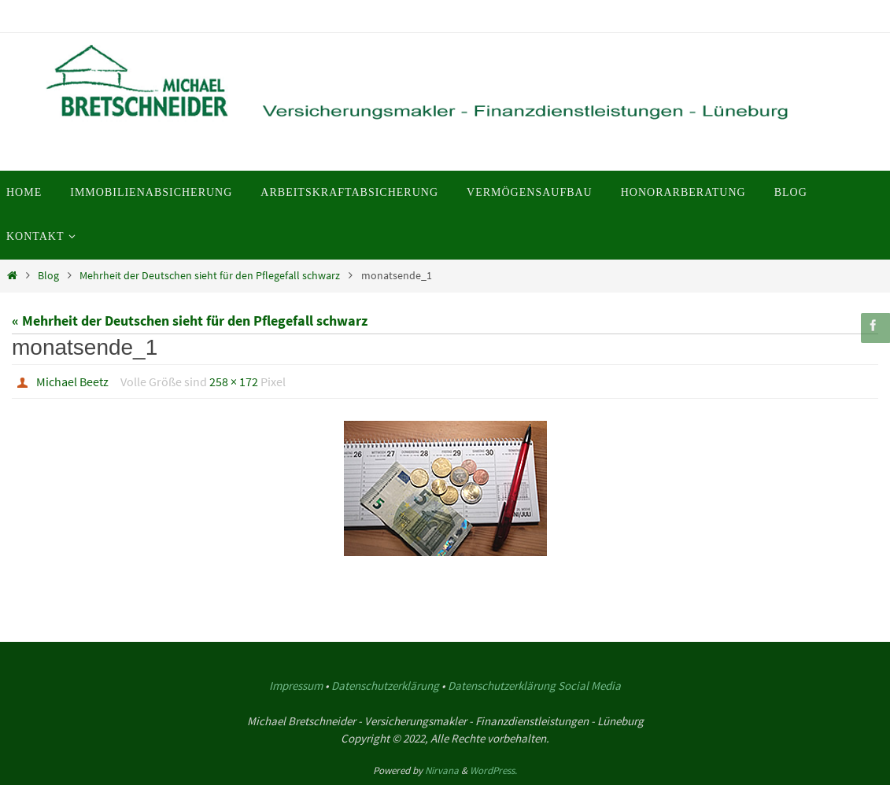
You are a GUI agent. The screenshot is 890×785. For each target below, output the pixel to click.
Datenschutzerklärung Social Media (534, 685)
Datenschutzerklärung (385, 685)
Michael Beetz (72, 381)
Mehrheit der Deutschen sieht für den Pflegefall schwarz (209, 275)
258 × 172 (233, 381)
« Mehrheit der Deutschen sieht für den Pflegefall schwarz (189, 320)
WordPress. (493, 770)
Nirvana (442, 770)
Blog (48, 275)
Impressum (296, 685)
